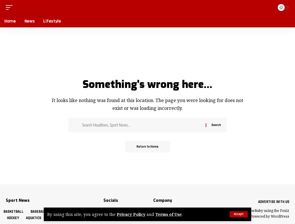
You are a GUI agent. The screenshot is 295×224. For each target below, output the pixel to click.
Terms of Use (168, 214)
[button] (239, 214)
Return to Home (147, 147)
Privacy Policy (131, 214)
